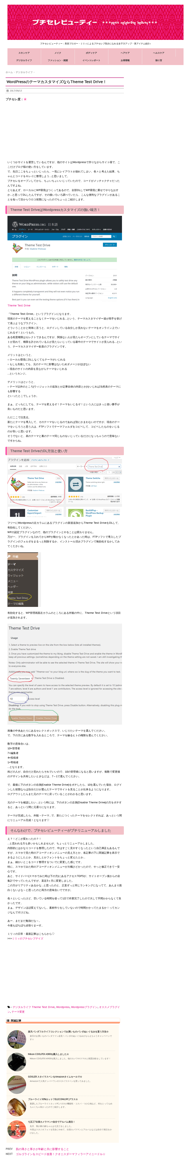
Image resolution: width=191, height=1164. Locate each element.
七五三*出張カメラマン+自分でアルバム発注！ (51, 1121)
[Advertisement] (35, 132)
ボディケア (91, 52)
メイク (57, 52)
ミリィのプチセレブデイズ (27, 938)
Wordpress (63, 1007)
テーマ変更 (18, 1011)
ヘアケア (125, 52)
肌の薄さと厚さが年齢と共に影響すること (42, 1149)
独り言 (158, 60)
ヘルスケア (158, 52)
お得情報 (125, 60)
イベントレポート (91, 60)
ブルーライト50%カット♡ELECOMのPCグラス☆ (53, 1099)
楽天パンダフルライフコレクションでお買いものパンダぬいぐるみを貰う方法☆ (68, 1031)
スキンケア (24, 52)
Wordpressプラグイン (84, 1007)
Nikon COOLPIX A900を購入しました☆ (48, 1054)
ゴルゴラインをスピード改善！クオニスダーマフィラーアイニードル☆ (60, 1154)
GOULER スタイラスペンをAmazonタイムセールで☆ (55, 1076)
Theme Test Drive (43, 1007)
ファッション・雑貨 (58, 60)
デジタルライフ (24, 60)
